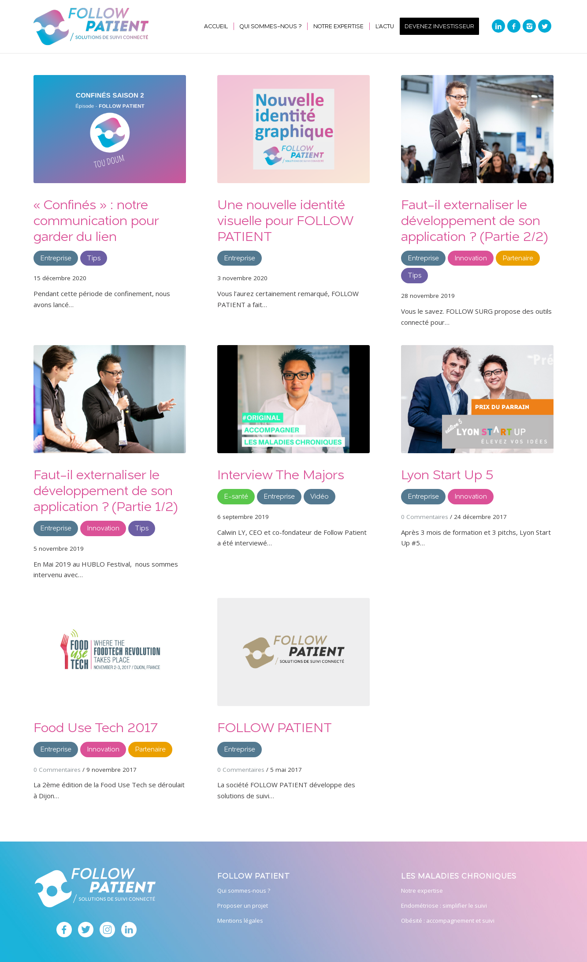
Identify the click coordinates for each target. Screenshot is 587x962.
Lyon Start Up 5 (447, 474)
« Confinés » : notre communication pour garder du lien (96, 219)
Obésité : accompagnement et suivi (447, 920)
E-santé (236, 496)
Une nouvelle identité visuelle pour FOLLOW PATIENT (285, 219)
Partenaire (517, 258)
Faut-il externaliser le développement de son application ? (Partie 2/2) (474, 219)
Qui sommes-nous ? (243, 890)
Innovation (470, 258)
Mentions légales (240, 920)
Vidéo (319, 496)
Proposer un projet (242, 905)
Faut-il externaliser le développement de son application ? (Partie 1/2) (105, 490)
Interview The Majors (280, 474)
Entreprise (55, 258)
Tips (93, 258)
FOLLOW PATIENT (274, 727)
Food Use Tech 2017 (95, 727)
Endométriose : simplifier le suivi (444, 905)
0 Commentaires (424, 517)
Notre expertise (422, 890)
